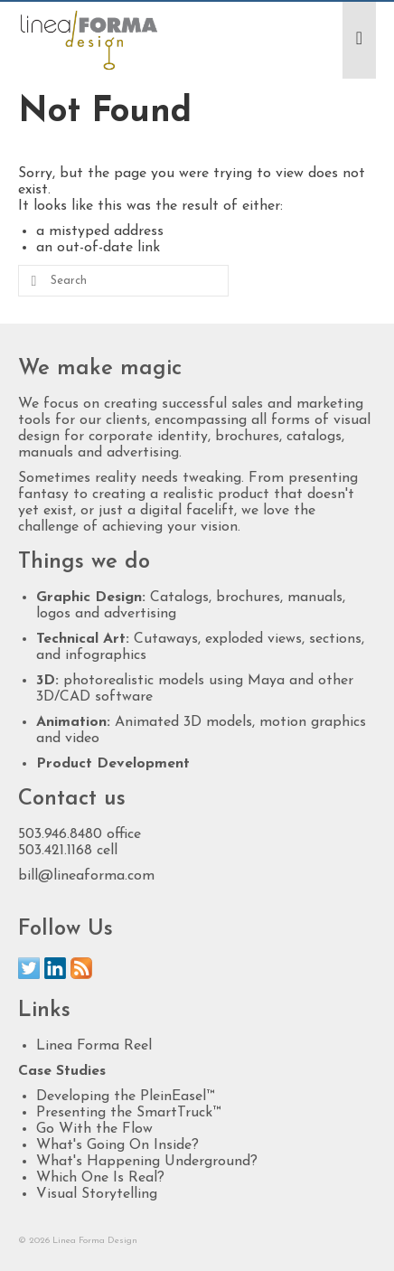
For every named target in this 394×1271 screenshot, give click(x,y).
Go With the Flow (94, 1129)
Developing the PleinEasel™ (125, 1096)
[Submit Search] (31, 281)
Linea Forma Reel (94, 1046)
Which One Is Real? (100, 1178)
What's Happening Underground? (147, 1161)
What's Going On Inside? (117, 1145)
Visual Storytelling (96, 1194)
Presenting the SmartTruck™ (128, 1113)
